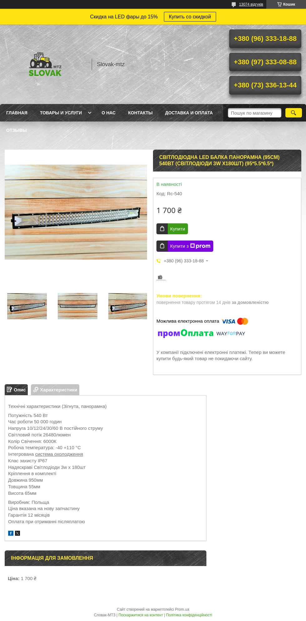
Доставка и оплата (189, 112)
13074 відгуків (251, 4)
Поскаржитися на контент (141, 615)
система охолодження (59, 454)
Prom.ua (182, 609)
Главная (16, 112)
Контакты (140, 112)
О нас (108, 112)
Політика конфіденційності (189, 615)
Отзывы (16, 130)
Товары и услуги (61, 112)
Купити (177, 228)
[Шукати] (293, 112)
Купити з (190, 246)
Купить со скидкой (190, 16)
